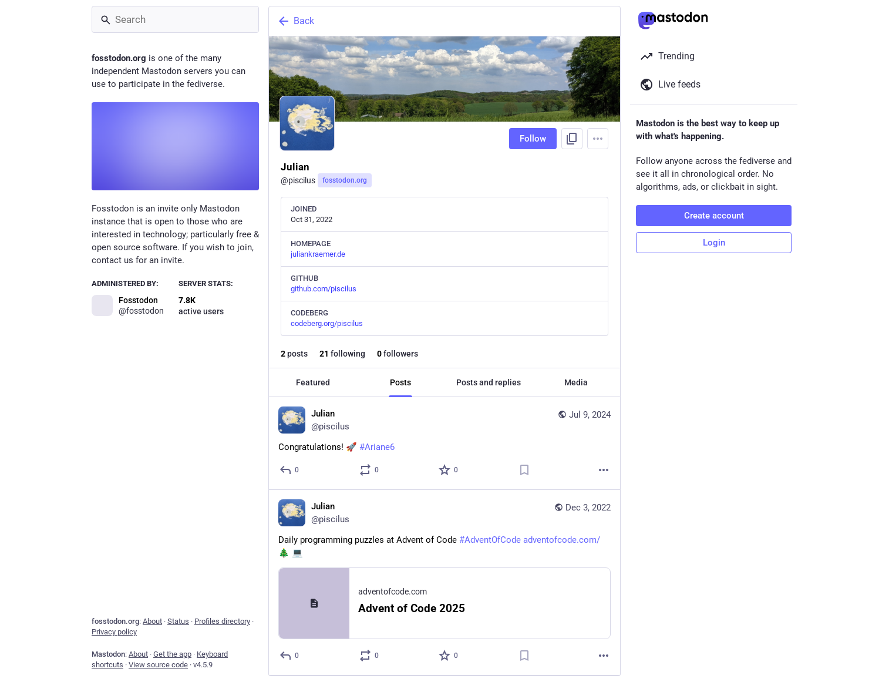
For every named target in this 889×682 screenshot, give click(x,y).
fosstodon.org (344, 180)
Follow (533, 138)
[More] (604, 470)
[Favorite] (448, 470)
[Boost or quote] (369, 470)
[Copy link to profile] (571, 138)
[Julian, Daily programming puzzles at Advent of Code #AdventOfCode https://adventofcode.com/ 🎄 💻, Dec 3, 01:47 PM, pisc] (444, 583)
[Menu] (597, 138)
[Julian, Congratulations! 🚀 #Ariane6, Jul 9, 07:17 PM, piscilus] (444, 443)
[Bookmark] (524, 470)
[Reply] (289, 470)
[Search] (175, 19)
